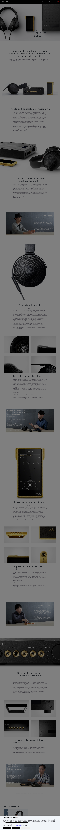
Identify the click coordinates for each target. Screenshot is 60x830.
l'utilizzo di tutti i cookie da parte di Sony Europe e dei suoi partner (16, 822)
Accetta (7, 827)
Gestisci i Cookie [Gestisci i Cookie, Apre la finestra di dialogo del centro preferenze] (25, 827)
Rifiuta (16, 827)
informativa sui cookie (17, 825)
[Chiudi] (58, 817)
